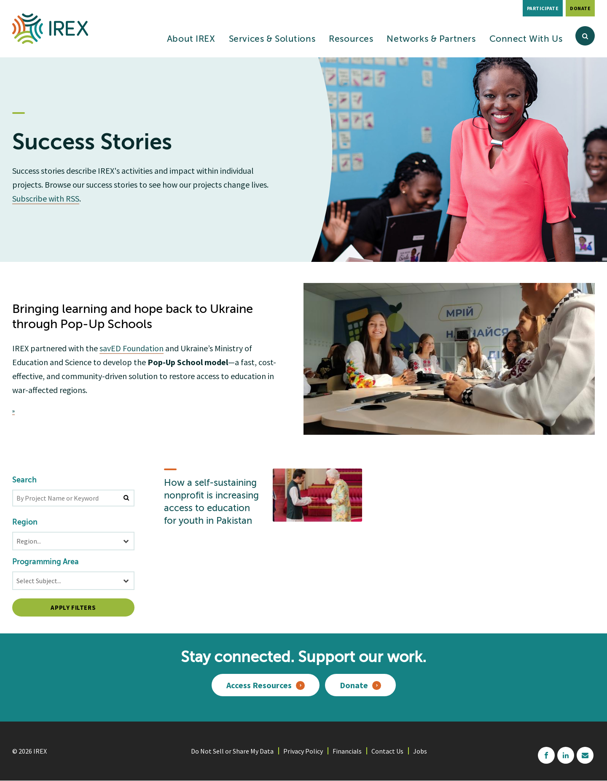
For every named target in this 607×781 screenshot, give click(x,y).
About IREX (191, 39)
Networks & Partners (431, 39)
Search (24, 480)
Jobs (420, 751)
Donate (580, 8)
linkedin (565, 755)
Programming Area (45, 562)
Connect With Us (526, 39)
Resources (351, 39)
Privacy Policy (303, 751)
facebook (546, 755)
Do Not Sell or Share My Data (232, 751)
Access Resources (259, 685)
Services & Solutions (272, 39)
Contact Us (387, 751)
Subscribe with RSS (45, 198)
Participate (543, 8)
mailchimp (585, 755)
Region (25, 522)
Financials (347, 751)
